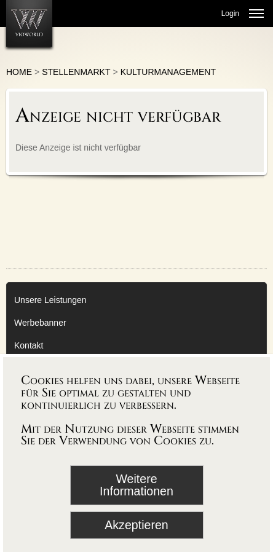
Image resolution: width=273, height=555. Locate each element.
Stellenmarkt (76, 72)
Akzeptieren (136, 525)
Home (19, 72)
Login (230, 13)
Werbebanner (40, 323)
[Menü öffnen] (256, 13)
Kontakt (28, 345)
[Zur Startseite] (29, 23)
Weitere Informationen (136, 485)
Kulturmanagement (168, 72)
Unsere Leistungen (50, 300)
